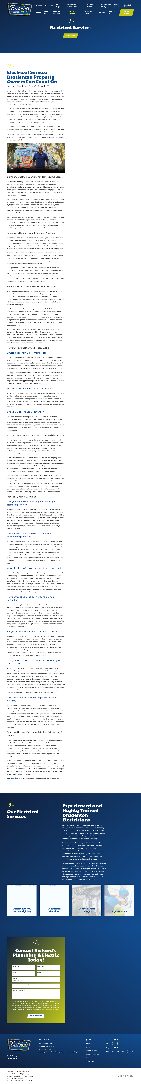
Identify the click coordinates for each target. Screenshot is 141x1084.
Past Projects (59, 6)
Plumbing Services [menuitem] (56, 12)
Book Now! (126, 13)
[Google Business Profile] (107, 1043)
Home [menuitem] (38, 12)
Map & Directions (45, 1049)
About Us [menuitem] (46, 12)
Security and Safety (106, 6)
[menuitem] (9, 1080)
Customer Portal (91, 6)
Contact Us (90, 1061)
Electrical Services (92, 1054)
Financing (49, 6)
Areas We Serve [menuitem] (88, 12)
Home (88, 1043)
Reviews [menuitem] (102, 12)
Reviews (89, 1058)
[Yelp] (113, 1043)
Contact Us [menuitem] (111, 12)
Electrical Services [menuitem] (72, 12)
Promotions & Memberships (72, 6)
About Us (89, 1047)
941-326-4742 (127, 6)
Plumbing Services (92, 1051)
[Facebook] (118, 1043)
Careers (39, 6)
